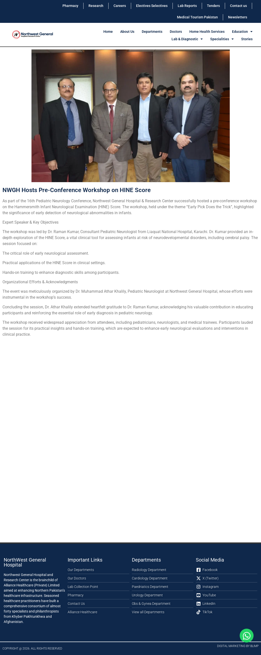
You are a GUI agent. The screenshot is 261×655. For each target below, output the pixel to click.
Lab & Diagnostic (187, 39)
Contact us (238, 6)
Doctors (176, 32)
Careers (120, 6)
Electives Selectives (152, 6)
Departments (152, 32)
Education (242, 31)
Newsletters (237, 17)
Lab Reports (187, 6)
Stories (247, 39)
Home (108, 32)
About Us (127, 32)
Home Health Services (207, 32)
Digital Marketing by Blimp (238, 646)
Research (95, 6)
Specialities (222, 39)
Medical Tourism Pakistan (197, 17)
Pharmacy (70, 6)
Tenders (213, 6)
